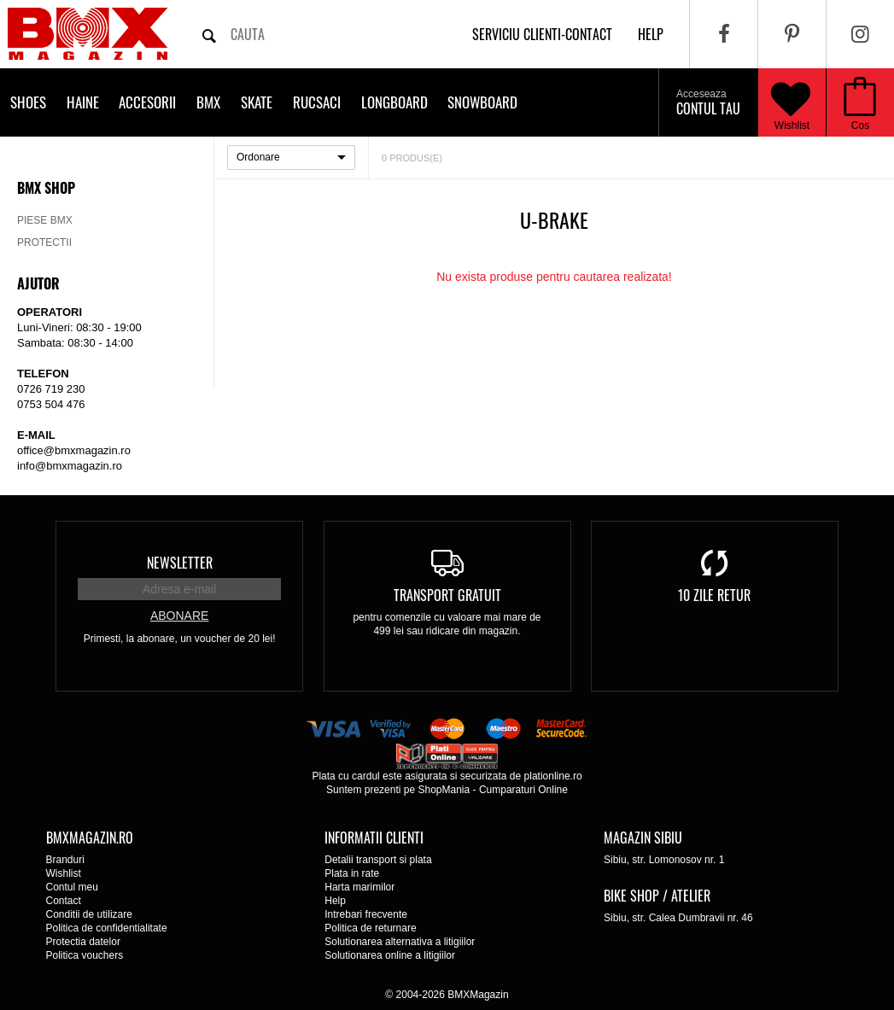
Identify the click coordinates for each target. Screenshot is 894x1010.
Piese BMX (45, 220)
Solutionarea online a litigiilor (389, 955)
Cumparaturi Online (523, 790)
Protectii (44, 242)
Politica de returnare (370, 928)
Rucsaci (317, 102)
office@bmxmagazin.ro (74, 450)
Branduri (65, 860)
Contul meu (72, 887)
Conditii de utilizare (89, 914)
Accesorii (147, 102)
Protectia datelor (83, 942)
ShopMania (444, 790)
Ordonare (258, 157)
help (650, 34)
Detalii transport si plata (377, 860)
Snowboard (482, 102)
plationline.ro (553, 776)
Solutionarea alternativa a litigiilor (399, 942)
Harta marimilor (359, 887)
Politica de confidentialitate (106, 928)
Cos (860, 125)
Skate (256, 102)
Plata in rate (351, 873)
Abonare (179, 615)
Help (335, 901)
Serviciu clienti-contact (542, 34)
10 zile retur (714, 595)
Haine (83, 102)
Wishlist (790, 102)
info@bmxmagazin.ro (69, 465)
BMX (208, 102)
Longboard (394, 102)
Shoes (28, 102)
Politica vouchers (85, 955)
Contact (63, 901)
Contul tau (708, 103)
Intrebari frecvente (365, 914)
